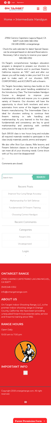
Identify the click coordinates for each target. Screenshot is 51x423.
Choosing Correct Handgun (25, 215)
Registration (20, 2)
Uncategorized (25, 244)
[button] (38, 8)
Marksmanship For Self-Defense (24, 201)
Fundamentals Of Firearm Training (25, 208)
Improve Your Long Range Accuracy (24, 194)
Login (13, 2)
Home (8, 19)
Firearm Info (25, 237)
